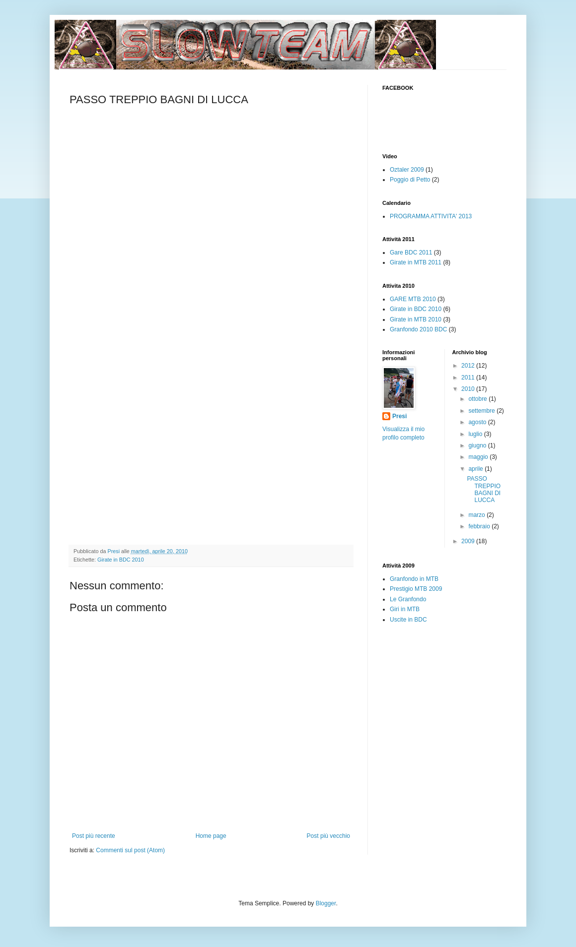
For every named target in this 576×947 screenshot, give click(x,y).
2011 (468, 377)
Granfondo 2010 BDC (418, 329)
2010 (468, 388)
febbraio (480, 526)
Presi (399, 416)
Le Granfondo (408, 599)
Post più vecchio (328, 835)
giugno (478, 445)
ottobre (478, 398)
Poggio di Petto (410, 179)
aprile (476, 468)
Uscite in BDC (408, 619)
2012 (468, 365)
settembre (482, 410)
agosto (478, 422)
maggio (479, 456)
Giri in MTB (405, 609)
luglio (476, 434)
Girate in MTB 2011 (415, 262)
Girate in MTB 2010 (415, 319)
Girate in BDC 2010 (120, 560)
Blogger (326, 903)
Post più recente (93, 835)
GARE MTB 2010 (413, 299)
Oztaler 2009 (407, 169)
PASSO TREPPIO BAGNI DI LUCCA (484, 489)
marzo (477, 514)
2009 (468, 541)
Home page (211, 835)
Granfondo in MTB (414, 578)
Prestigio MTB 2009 (416, 588)
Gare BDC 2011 (411, 252)
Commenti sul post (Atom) (130, 850)
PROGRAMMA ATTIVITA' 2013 (431, 216)
